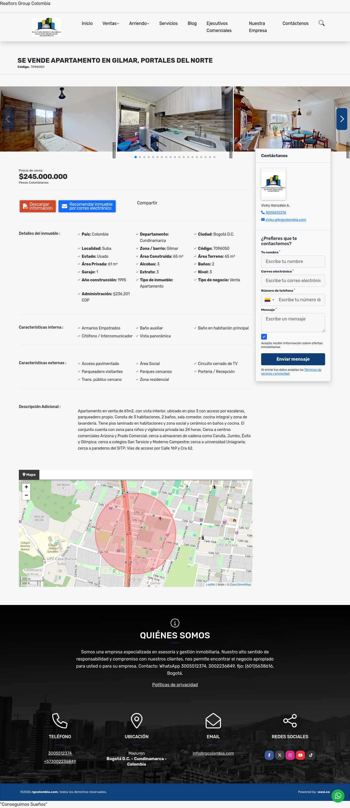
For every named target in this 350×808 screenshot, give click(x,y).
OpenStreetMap (240, 584)
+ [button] (26, 487)
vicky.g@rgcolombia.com (286, 220)
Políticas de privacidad (175, 684)
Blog (192, 23)
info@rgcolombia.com (213, 753)
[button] (136, 157)
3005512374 (276, 212)
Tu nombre (270, 252)
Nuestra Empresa (258, 27)
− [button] (26, 496)
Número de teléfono (278, 290)
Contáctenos (295, 23)
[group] (58, 119)
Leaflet (210, 584)
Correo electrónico (277, 271)
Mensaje (268, 310)
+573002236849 (60, 761)
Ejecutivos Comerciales (219, 27)
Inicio (87, 23)
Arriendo (138, 23)
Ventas (109, 23)
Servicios (168, 23)
